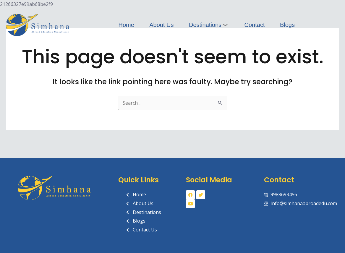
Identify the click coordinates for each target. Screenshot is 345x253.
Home (126, 25)
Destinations (209, 25)
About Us (161, 25)
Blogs (287, 25)
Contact (254, 25)
